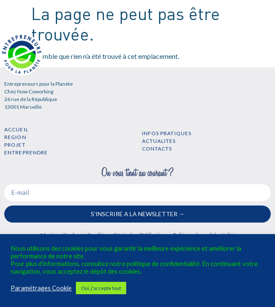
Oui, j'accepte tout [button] (101, 288)
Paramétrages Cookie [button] (41, 288)
